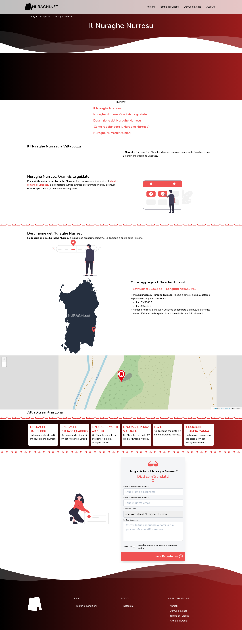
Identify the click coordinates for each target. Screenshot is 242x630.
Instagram (128, 606)
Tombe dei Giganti (169, 6)
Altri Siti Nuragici (179, 620)
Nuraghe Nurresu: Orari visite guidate (120, 114)
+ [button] (4, 359)
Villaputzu (45, 16)
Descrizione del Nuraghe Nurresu (117, 120)
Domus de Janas (192, 6)
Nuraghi (150, 6)
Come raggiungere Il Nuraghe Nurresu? (122, 127)
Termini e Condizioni (86, 606)
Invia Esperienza (168, 556)
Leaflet (214, 408)
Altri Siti (210, 6)
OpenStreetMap (226, 408)
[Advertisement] (121, 76)
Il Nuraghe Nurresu (107, 108)
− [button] (4, 364)
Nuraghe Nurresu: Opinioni (112, 133)
